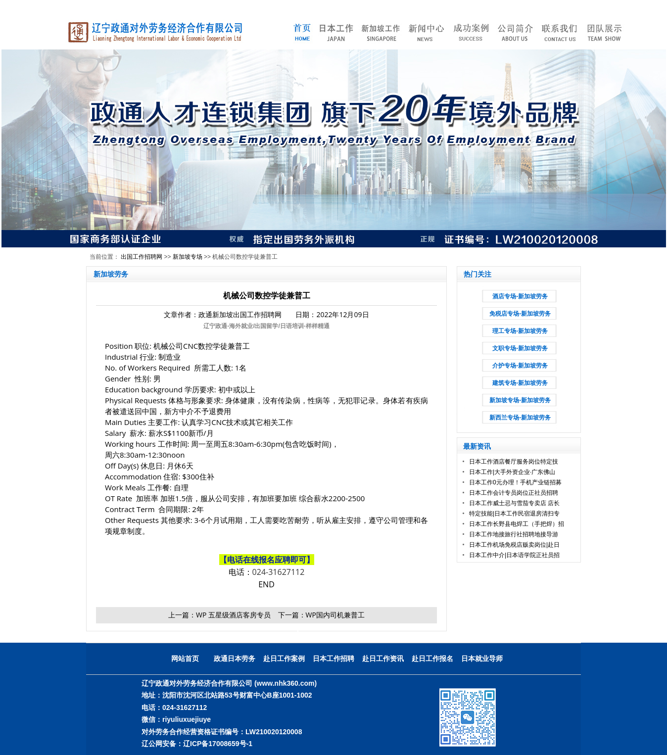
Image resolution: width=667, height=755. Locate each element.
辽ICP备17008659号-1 (217, 744)
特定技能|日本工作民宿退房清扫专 (514, 513)
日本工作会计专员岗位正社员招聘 (513, 492)
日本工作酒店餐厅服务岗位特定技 (513, 461)
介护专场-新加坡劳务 (520, 365)
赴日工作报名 (432, 658)
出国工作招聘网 (141, 256)
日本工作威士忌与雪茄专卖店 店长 (514, 503)
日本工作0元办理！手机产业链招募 (515, 482)
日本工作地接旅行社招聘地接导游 (513, 534)
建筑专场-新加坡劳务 (520, 382)
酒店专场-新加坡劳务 (520, 296)
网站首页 (185, 658)
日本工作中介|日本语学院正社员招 (514, 555)
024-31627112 (278, 571)
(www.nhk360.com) (285, 683)
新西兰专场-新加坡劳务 (520, 417)
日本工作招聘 (333, 658)
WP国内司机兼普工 (335, 614)
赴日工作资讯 (383, 658)
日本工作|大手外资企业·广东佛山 (512, 472)
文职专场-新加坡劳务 (520, 348)
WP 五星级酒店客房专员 (233, 614)
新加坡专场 (187, 256)
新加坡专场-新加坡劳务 (520, 400)
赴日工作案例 (284, 658)
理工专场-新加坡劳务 (520, 331)
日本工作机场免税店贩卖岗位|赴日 (514, 544)
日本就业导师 (482, 658)
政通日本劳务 (234, 658)
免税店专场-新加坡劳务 (520, 313)
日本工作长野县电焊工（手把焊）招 (516, 523)
